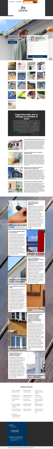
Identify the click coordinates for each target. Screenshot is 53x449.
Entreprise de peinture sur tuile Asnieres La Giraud (39, 410)
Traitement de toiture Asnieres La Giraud (27, 410)
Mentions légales (24, 447)
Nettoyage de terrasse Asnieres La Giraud (27, 405)
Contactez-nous (31, 447)
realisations (12, 42)
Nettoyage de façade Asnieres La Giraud (39, 405)
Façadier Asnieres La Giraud (16, 400)
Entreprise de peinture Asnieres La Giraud (16, 391)
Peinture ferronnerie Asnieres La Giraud (27, 391)
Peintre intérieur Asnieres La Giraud (27, 400)
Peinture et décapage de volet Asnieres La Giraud (39, 400)
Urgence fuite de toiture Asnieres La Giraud (27, 396)
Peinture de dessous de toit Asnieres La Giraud (16, 410)
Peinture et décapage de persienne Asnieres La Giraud (16, 405)
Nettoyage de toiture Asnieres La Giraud (16, 396)
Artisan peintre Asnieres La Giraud (38, 396)
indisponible (12, 1)
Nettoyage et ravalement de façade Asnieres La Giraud (16, 415)
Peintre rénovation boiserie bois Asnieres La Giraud (39, 392)
